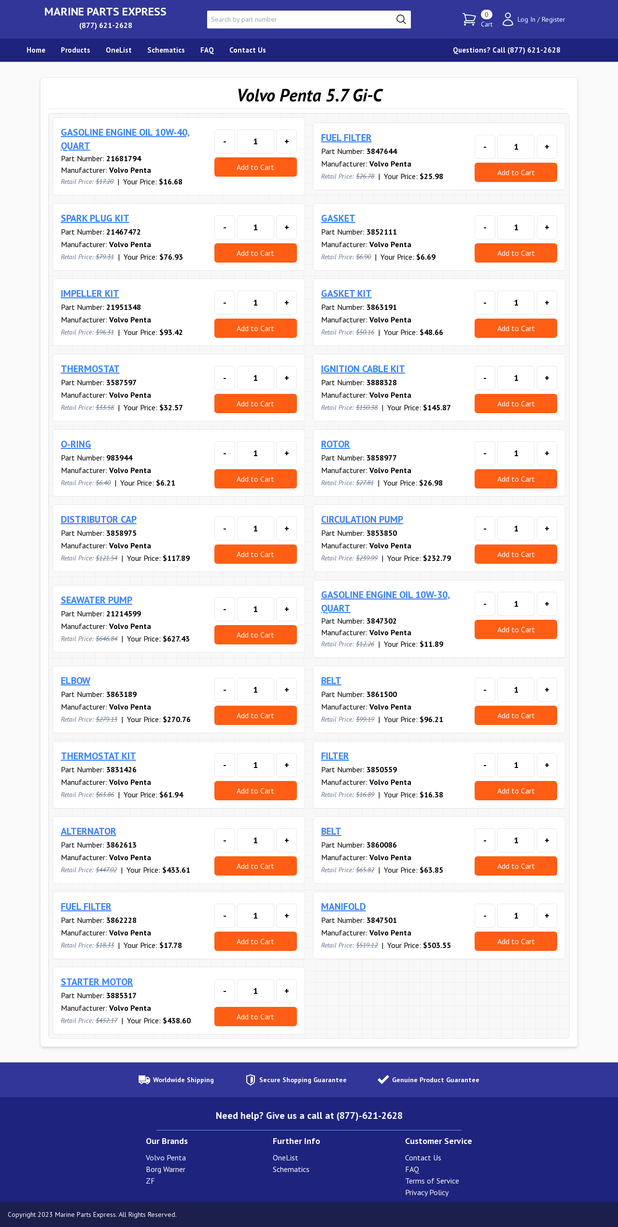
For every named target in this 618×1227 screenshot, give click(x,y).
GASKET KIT (346, 293)
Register (553, 19)
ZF (150, 1180)
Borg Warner (165, 1169)
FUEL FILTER (346, 137)
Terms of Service (432, 1180)
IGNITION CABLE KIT (363, 369)
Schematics (291, 1169)
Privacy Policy (427, 1192)
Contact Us (423, 1157)
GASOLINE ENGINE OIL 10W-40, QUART (125, 139)
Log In (526, 19)
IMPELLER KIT (90, 293)
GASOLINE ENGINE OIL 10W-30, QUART (385, 601)
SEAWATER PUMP (96, 600)
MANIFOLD (343, 906)
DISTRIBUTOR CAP (99, 519)
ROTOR (335, 444)
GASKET (338, 218)
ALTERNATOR (88, 831)
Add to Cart (255, 167)
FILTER (335, 756)
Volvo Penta (166, 1157)
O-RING (76, 444)
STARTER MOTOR (97, 982)
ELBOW (75, 680)
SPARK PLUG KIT (95, 218)
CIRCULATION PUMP (362, 519)
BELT (331, 680)
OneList (285, 1157)
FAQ (412, 1169)
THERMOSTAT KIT (98, 756)
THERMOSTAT (90, 369)
